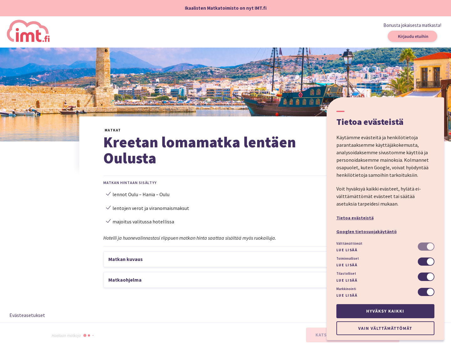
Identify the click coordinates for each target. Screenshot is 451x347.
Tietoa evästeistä (355, 218)
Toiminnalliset (347, 258)
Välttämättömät (349, 243)
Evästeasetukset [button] (27, 315)
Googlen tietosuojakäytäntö (366, 231)
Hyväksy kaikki (385, 311)
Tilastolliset (346, 273)
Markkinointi (346, 289)
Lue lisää (347, 249)
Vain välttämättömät (385, 328)
